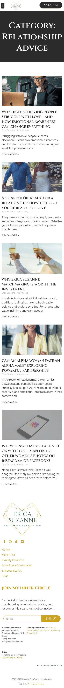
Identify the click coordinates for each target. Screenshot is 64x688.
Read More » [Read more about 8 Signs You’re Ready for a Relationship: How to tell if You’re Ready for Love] (10, 235)
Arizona (52, 627)
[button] (2, 5)
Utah (35, 633)
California (31, 630)
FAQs (5, 576)
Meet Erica (8, 554)
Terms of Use (56, 665)
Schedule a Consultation (17, 565)
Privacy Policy (43, 665)
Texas (29, 633)
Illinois (46, 630)
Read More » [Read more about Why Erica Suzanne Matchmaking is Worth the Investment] (10, 316)
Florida (39, 630)
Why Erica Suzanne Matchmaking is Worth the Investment (29, 284)
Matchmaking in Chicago (12, 658)
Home (6, 549)
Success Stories (12, 570)
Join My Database (13, 560)
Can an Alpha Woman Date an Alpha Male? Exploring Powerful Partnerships (31, 365)
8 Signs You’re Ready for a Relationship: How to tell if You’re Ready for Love (30, 203)
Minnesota (55, 630)
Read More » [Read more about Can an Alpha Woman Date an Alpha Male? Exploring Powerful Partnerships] (10, 402)
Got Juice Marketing (36, 684)
